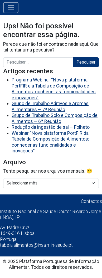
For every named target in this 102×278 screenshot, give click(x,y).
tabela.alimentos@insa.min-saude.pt (36, 245)
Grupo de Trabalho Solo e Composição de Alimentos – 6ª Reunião (55, 118)
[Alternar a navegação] (10, 7)
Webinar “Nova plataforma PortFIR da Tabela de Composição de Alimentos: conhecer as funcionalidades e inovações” (50, 142)
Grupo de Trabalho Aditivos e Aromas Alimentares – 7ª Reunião (50, 106)
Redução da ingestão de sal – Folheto (51, 127)
